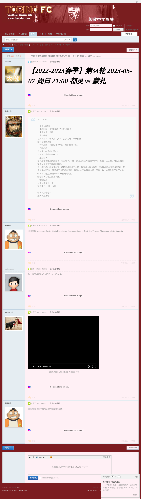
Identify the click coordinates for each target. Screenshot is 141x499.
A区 (15, 45)
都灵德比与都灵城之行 (111, 482)
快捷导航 (128, 34)
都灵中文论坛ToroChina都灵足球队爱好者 (3, 45)
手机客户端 (61, 34)
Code (47, 457)
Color (33, 457)
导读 (41, 34)
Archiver (95, 488)
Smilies (51, 457)
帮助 (50, 34)
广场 (33, 34)
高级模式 (106, 457)
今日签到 (23, 34)
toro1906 (8, 62)
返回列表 (133, 50)
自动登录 (117, 26)
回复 (33, 106)
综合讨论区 (24, 45)
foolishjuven (9, 269)
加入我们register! (132, 30)
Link (40, 457)
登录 (72, 467)
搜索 (66, 40)
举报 (133, 106)
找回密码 (129, 26)
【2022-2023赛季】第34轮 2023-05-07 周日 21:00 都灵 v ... (52, 45)
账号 (88, 26)
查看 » (135, 495)
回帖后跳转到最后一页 (49, 478)
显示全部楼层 (55, 62)
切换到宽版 (137, 2)
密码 (88, 30)
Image (36, 457)
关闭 (136, 477)
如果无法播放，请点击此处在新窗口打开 (63, 372)
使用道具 (124, 106)
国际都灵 (8, 226)
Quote (44, 457)
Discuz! (13, 488)
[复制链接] (97, 56)
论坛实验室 (9, 34)
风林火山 (8, 111)
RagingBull (9, 312)
